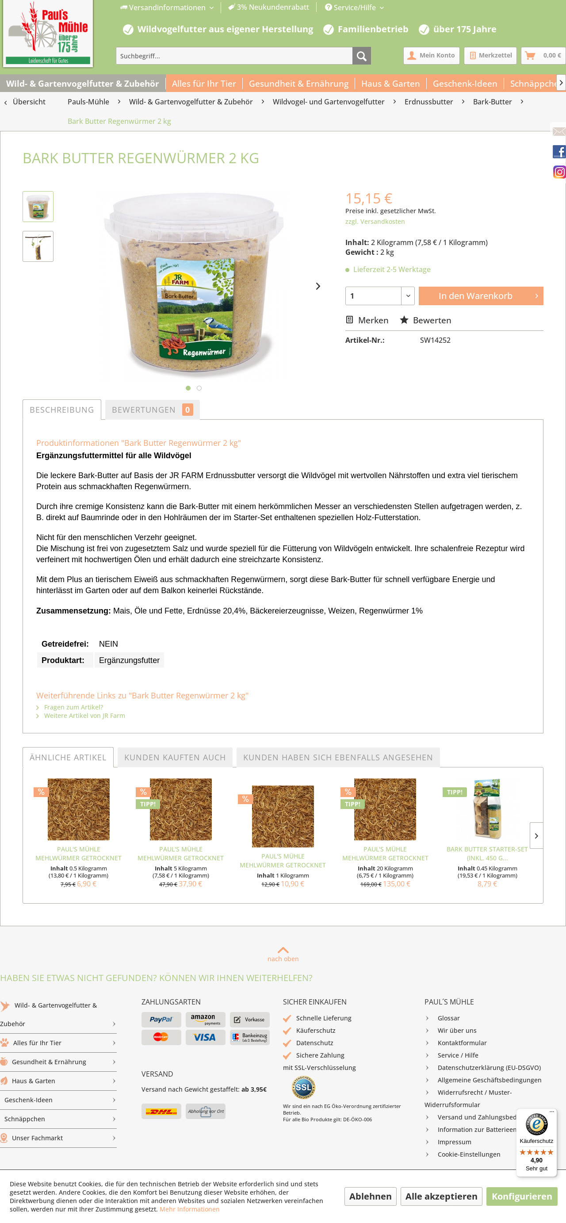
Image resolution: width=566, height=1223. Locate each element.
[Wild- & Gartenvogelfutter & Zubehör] (83, 83)
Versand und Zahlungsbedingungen (484, 1117)
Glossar (442, 1018)
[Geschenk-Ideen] (465, 83)
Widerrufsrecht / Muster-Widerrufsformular (468, 1097)
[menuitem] (215, 7)
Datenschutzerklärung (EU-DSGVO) (482, 1068)
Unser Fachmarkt (58, 1138)
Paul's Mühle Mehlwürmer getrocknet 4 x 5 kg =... (385, 854)
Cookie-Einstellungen (462, 1154)
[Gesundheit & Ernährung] (299, 83)
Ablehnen (370, 1196)
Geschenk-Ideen (60, 1100)
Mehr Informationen (190, 1209)
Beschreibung (62, 409)
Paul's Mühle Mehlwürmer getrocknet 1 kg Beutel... (283, 861)
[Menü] (552, 1113)
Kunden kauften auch (175, 757)
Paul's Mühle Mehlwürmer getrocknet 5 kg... (181, 854)
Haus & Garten (58, 1081)
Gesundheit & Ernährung (58, 1062)
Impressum (447, 1142)
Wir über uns (450, 1030)
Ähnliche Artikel (68, 757)
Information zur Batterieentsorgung (483, 1129)
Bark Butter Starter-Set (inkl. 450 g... (487, 853)
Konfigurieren (522, 1196)
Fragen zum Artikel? (69, 707)
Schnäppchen (60, 1119)
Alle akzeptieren (441, 1196)
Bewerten (425, 320)
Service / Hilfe (451, 1055)
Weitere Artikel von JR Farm (80, 715)
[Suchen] (361, 56)
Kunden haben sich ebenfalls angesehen (338, 757)
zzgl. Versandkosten (375, 221)
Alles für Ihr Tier (58, 1043)
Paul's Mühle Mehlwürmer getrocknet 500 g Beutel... (78, 854)
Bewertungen (152, 409)
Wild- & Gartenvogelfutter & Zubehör (58, 1017)
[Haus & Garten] (391, 83)
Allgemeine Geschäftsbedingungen (483, 1080)
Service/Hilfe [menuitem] (351, 7)
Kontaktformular (455, 1043)
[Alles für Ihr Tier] (204, 83)
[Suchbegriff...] (243, 56)
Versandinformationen (163, 7)
